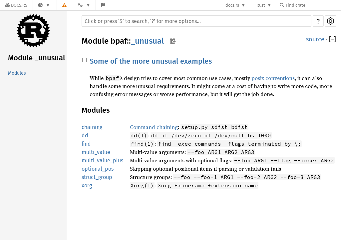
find (86, 144)
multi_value (96, 152)
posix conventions (273, 78)
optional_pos (98, 169)
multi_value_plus (102, 160)
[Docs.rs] (16, 5)
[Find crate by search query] (313, 5)
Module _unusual (36, 57)
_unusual (147, 41)
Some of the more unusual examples (151, 61)
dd (85, 135)
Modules (17, 73)
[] (332, 39)
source (315, 39)
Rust (260, 5)
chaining (92, 127)
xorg (87, 185)
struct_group (97, 177)
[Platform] (84, 5)
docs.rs (232, 5)
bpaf (119, 41)
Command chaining (154, 127)
